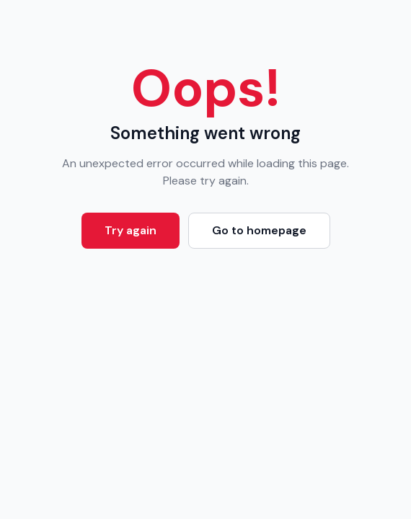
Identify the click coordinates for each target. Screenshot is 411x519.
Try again (130, 230)
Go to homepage (259, 230)
